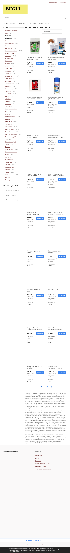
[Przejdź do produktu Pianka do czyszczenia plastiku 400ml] (56, 86)
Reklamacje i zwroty (40, 466)
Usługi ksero (38, 472)
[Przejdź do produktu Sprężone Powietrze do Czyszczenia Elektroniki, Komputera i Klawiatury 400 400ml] (35, 317)
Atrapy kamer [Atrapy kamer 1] (9, 58)
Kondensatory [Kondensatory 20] (9, 89)
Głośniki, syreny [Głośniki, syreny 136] (9, 84)
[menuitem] (11, 23)
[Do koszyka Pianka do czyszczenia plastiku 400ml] (62, 102)
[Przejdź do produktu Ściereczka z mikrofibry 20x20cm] (35, 355)
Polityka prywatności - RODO (43, 463)
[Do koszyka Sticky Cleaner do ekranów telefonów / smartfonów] (62, 333)
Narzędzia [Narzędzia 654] (8, 104)
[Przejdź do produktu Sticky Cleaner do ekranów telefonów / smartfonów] (56, 317)
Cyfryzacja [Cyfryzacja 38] (8, 73)
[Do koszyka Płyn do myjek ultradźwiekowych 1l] (40, 218)
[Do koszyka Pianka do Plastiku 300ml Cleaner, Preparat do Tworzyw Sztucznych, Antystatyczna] (62, 141)
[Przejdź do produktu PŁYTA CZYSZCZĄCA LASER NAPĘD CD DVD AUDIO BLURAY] (56, 201)
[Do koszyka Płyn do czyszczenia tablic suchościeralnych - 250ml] (62, 179)
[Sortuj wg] (52, 32)
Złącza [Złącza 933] (7, 172)
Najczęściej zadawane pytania (43, 469)
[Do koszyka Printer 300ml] (62, 295)
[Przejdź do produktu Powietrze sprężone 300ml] (35, 240)
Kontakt (37, 458)
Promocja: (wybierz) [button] (12, 200)
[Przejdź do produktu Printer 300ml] (56, 278)
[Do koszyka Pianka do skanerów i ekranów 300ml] (40, 179)
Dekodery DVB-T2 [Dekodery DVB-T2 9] (10, 76)
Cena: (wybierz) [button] (10, 195)
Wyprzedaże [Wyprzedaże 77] (8, 162)
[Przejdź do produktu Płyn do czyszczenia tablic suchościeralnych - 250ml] (56, 163)
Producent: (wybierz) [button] (12, 190)
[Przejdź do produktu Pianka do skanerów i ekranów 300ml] (35, 163)
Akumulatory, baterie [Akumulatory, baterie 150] (11, 51)
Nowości (7, 177)
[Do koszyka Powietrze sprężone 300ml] (40, 256)
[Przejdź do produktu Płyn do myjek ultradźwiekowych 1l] (35, 201)
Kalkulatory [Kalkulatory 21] (8, 86)
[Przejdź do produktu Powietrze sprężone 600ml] (56, 240)
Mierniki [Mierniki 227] (7, 96)
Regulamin (38, 461)
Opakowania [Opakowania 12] (8, 106)
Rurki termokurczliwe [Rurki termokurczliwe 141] (11, 134)
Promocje (7, 180)
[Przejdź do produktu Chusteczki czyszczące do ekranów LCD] (35, 46)
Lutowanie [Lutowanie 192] (8, 91)
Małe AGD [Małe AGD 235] (8, 94)
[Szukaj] (65, 18)
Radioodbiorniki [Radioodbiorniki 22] (9, 132)
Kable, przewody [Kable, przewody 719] (10, 129)
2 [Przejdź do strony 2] (47, 386)
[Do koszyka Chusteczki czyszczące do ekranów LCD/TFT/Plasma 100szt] (62, 63)
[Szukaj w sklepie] (33, 18)
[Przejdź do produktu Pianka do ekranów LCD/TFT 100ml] (35, 124)
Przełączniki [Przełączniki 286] (8, 121)
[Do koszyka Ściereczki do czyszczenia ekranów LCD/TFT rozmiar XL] (62, 372)
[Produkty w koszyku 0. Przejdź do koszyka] (65, 6)
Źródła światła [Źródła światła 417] (9, 175)
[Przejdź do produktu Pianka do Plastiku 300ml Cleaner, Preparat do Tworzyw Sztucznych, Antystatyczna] (56, 124)
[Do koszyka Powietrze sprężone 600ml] (62, 256)
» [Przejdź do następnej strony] (50, 386)
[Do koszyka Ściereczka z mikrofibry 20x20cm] (40, 372)
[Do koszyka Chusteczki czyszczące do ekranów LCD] (40, 63)
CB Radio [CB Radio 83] (7, 66)
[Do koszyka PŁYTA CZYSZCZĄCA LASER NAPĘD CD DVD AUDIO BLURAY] (62, 218)
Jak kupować (38, 455)
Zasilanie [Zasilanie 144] (7, 164)
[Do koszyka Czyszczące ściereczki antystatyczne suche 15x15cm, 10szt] (40, 102)
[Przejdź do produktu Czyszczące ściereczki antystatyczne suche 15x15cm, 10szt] (35, 86)
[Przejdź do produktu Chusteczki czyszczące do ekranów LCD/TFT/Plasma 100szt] (56, 46)
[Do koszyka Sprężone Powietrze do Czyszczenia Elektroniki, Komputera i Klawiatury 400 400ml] (40, 333)
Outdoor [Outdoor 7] (7, 119)
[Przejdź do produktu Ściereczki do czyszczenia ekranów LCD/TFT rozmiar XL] (56, 355)
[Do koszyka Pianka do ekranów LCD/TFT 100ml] (40, 141)
